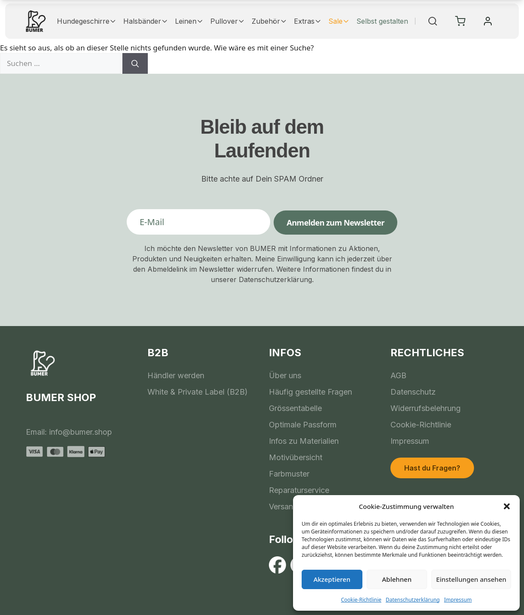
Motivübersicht (295, 457)
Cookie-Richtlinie (361, 599)
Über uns (285, 375)
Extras (307, 21)
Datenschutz (413, 391)
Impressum (457, 599)
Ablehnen (397, 579)
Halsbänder (145, 21)
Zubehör (269, 21)
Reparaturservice (299, 490)
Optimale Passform (303, 424)
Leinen (189, 21)
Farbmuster (289, 473)
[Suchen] (135, 63)
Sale (338, 21)
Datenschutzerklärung (413, 599)
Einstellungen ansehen (471, 579)
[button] (506, 506)
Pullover (227, 21)
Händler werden (175, 375)
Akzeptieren (331, 579)
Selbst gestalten (382, 21)
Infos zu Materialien (304, 441)
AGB (398, 375)
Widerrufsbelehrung (425, 408)
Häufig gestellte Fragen (310, 391)
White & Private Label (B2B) (197, 391)
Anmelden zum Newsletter (335, 222)
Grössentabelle (295, 408)
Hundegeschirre (86, 21)
